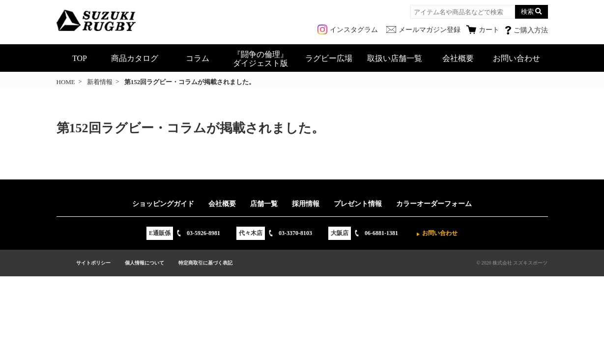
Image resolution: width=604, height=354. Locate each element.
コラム (197, 58)
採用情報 (305, 203)
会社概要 (458, 58)
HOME (66, 82)
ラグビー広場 (328, 58)
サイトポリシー (93, 263)
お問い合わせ (516, 58)
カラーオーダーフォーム (434, 203)
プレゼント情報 (358, 203)
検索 (527, 11)
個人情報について (144, 263)
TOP (79, 58)
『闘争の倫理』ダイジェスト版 (260, 58)
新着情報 (100, 82)
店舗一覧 (264, 203)
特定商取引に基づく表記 (205, 263)
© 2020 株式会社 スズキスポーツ (511, 263)
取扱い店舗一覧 (394, 58)
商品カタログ (134, 58)
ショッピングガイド (163, 203)
